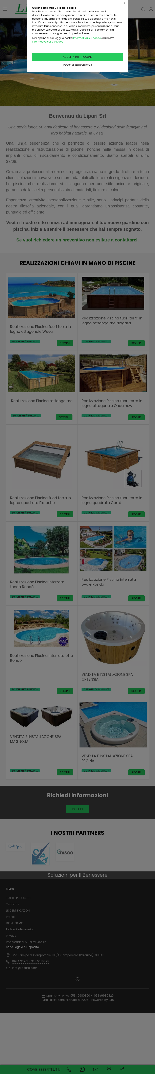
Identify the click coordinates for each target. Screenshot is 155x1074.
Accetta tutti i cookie (77, 57)
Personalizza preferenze (77, 64)
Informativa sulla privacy (47, 41)
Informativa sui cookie (87, 38)
